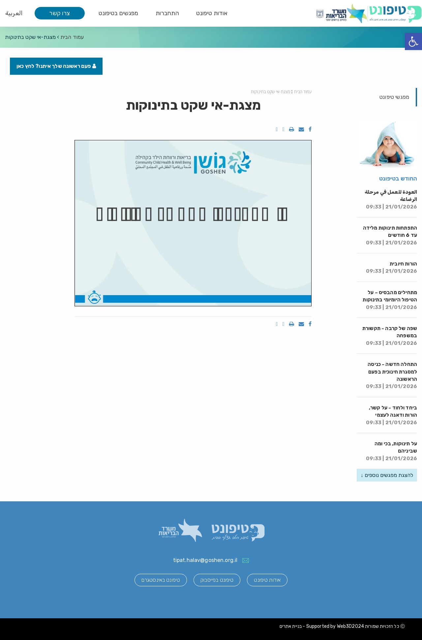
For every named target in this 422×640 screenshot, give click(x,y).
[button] (413, 41)
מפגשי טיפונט (394, 97)
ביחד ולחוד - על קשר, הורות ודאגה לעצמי (391, 415)
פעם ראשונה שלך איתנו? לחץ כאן (56, 66)
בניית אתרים (291, 626)
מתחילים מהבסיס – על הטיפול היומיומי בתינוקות (390, 300)
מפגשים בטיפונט (118, 13)
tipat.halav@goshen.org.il (205, 560)
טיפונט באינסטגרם (160, 580)
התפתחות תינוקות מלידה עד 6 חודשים (390, 235)
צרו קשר (59, 13)
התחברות (167, 13)
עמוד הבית (72, 37)
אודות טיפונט (212, 13)
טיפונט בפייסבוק (216, 580)
